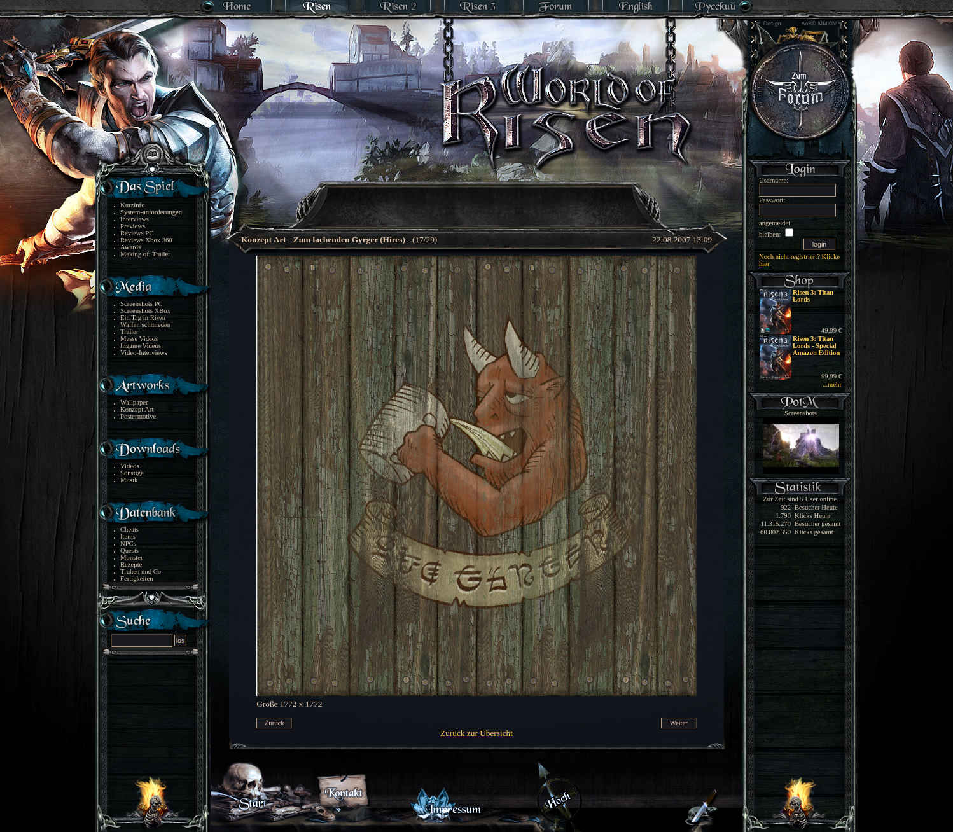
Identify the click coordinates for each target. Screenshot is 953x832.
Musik (128, 479)
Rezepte (131, 564)
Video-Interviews (143, 352)
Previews (132, 226)
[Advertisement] (477, 197)
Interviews (134, 219)
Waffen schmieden (145, 324)
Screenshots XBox (145, 310)
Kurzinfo (132, 205)
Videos (129, 465)
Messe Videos (139, 338)
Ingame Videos (140, 345)
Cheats (129, 529)
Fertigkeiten (136, 578)
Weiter (679, 722)
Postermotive (138, 416)
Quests (129, 550)
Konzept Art (136, 409)
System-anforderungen (151, 212)
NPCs (128, 543)
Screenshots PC (141, 303)
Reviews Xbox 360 (146, 240)
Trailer (129, 331)
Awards (130, 247)
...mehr (832, 384)
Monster (131, 557)
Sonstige (132, 472)
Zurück (274, 722)
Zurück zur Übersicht (476, 733)
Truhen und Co (140, 571)
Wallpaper (134, 402)
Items (128, 536)
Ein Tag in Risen (142, 317)
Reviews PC (136, 233)
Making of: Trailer (145, 254)
